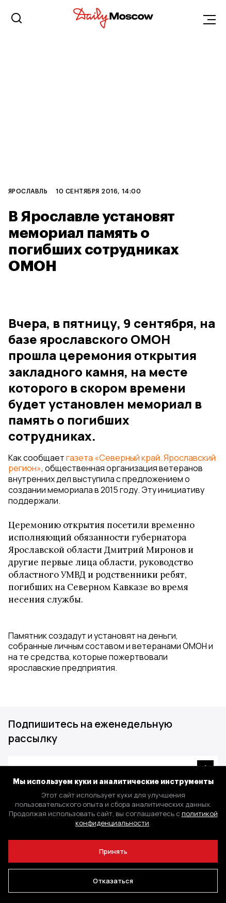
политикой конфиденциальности (146, 818)
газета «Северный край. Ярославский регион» (112, 463)
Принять (113, 851)
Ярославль (27, 190)
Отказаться (113, 880)
